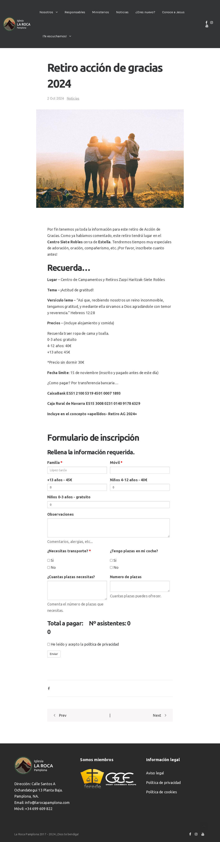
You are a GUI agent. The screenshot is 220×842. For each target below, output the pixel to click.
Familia (55, 462)
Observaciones (60, 514)
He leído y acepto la (83, 644)
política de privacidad (101, 644)
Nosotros (46, 12)
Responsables (75, 12)
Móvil (116, 462)
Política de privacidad (163, 782)
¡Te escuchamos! (55, 36)
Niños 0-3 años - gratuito (69, 497)
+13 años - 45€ (59, 480)
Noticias (122, 12)
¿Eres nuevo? (145, 12)
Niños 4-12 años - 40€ (128, 480)
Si (50, 560)
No (51, 567)
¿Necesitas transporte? (69, 551)
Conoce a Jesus (173, 12)
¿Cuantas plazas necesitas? (71, 577)
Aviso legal (155, 773)
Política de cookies (161, 792)
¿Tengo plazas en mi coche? (134, 551)
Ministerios (100, 12)
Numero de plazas (126, 577)
